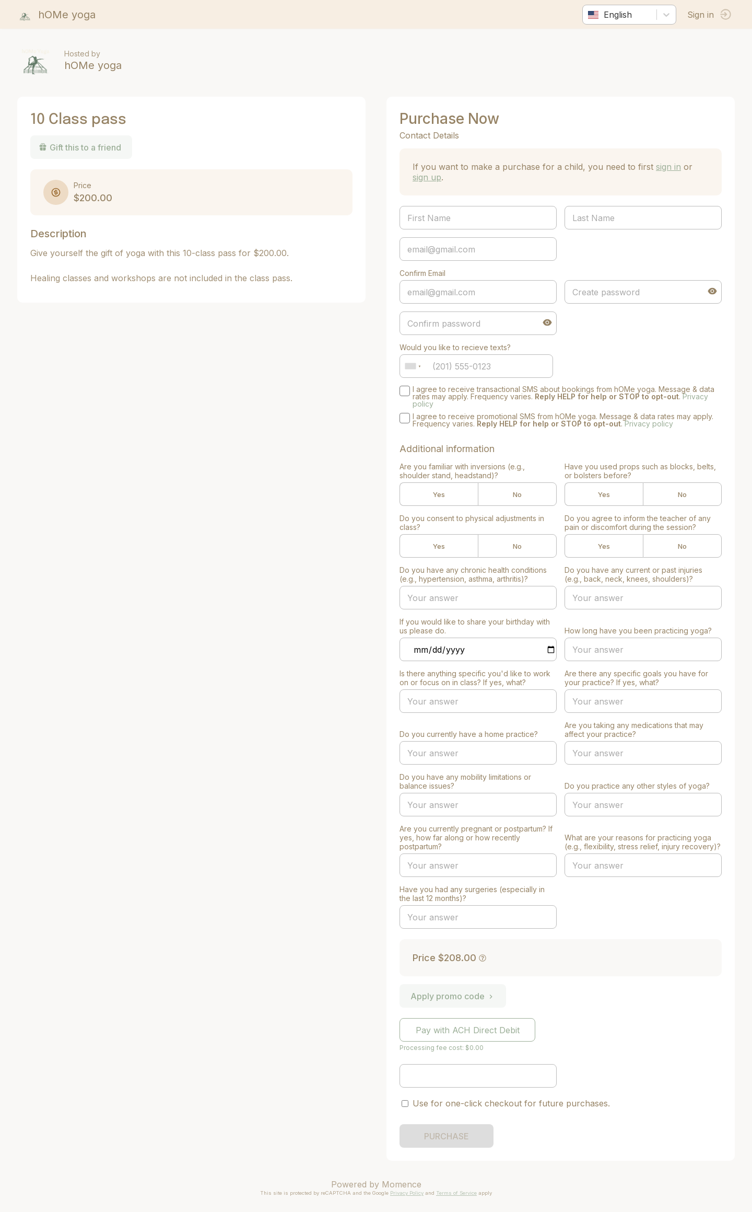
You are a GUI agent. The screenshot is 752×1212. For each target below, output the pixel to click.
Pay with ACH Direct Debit (468, 1030)
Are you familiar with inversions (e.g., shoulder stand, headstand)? (462, 471)
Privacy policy (649, 423)
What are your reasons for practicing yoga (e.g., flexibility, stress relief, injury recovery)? (636, 837)
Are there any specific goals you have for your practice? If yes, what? (635, 678)
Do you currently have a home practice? (469, 734)
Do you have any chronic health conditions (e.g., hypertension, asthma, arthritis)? (473, 574)
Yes (438, 494)
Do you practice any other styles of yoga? (635, 785)
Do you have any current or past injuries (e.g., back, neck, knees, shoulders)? (632, 574)
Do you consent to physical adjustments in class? (472, 523)
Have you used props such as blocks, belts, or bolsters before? (638, 471)
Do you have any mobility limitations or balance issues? (465, 781)
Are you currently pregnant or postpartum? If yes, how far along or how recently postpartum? (476, 837)
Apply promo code (452, 996)
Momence (401, 1184)
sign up (427, 177)
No (515, 494)
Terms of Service (456, 1193)
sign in (668, 166)
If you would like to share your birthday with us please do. (475, 626)
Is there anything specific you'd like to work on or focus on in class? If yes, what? (475, 678)
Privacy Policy (407, 1193)
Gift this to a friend (83, 147)
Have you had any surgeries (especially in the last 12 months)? (472, 894)
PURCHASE (446, 1136)
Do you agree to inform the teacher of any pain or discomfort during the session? (636, 523)
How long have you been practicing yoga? (636, 630)
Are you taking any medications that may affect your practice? (632, 729)
